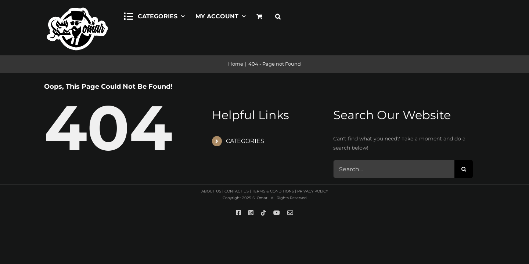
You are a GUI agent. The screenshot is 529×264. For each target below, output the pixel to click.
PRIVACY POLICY (312, 191)
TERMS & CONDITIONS (273, 191)
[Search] (463, 169)
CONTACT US (236, 191)
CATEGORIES (245, 141)
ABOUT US (211, 191)
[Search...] (393, 169)
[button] (278, 15)
